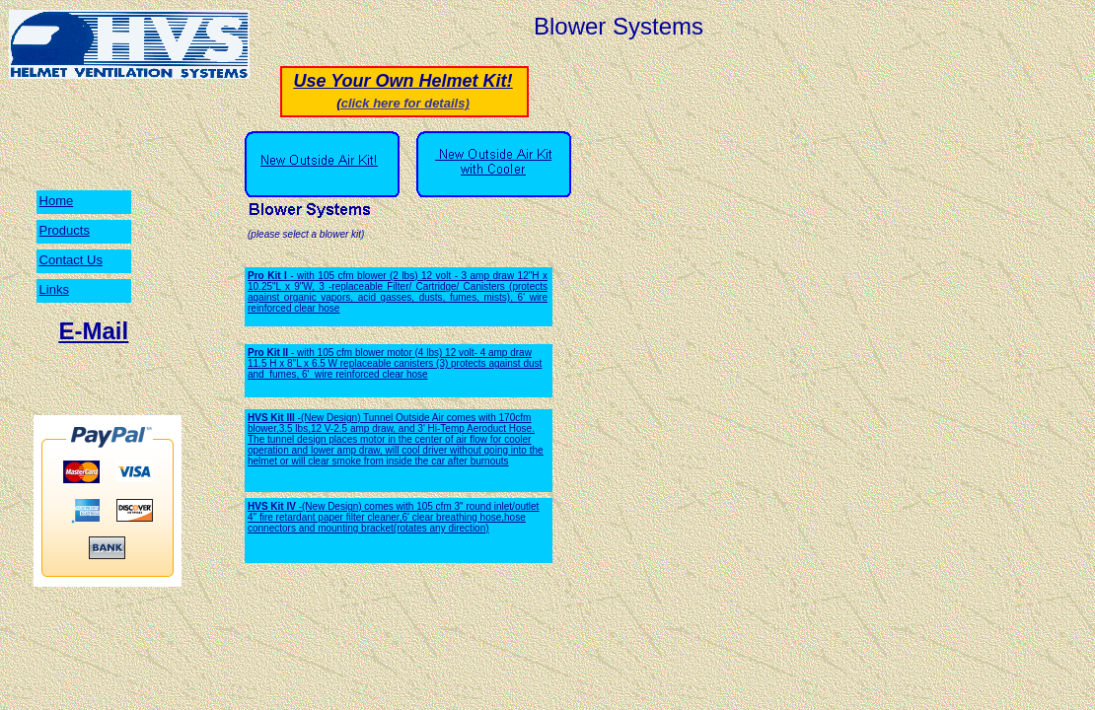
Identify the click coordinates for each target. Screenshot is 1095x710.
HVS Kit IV (273, 506)
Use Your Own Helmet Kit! (402, 81)
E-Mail (94, 331)
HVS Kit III (273, 417)
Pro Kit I (269, 275)
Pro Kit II (269, 352)
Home (56, 200)
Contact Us (71, 259)
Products (64, 230)
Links (54, 289)
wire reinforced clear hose (371, 374)
